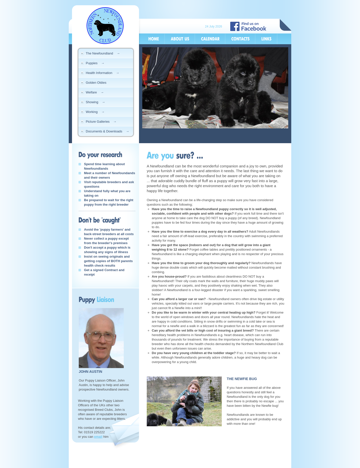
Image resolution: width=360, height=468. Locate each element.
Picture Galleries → (101, 121)
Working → (95, 112)
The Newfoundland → (103, 53)
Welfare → (95, 92)
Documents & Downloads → (107, 131)
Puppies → (95, 63)
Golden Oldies (96, 82)
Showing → (95, 102)
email (98, 437)
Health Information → (102, 73)
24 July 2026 (213, 26)
